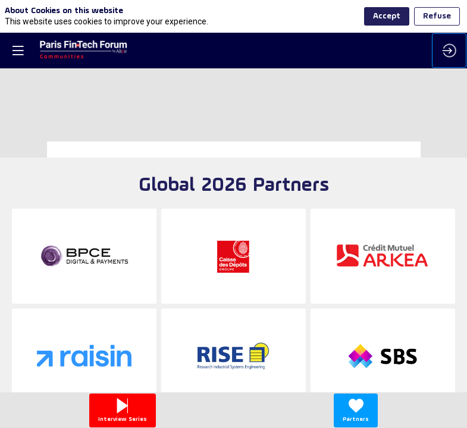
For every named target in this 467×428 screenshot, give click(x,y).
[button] (18, 50)
